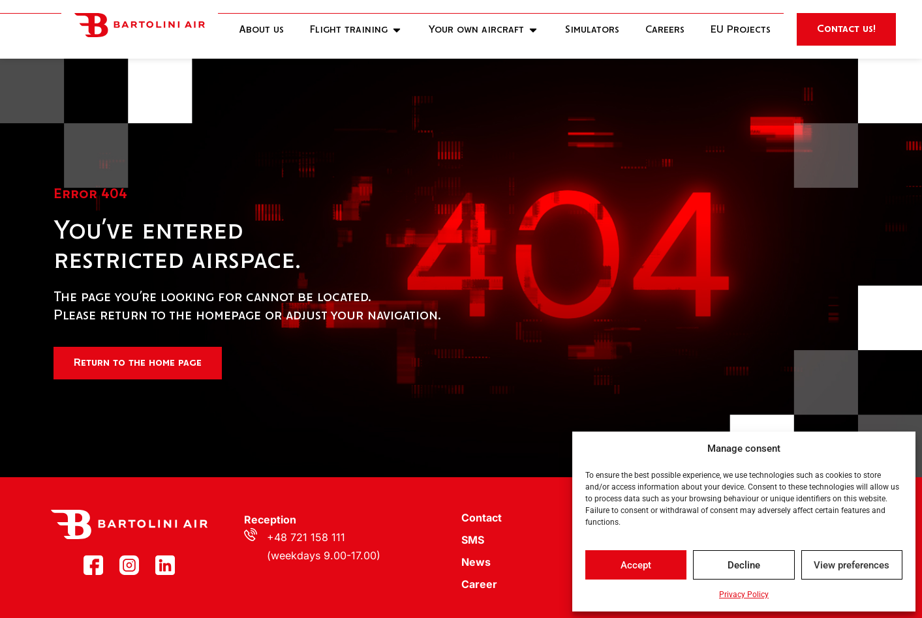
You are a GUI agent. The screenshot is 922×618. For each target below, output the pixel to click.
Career (479, 584)
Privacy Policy (744, 594)
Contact (481, 517)
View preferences (851, 565)
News (476, 561)
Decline (744, 565)
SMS (472, 539)
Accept (636, 565)
